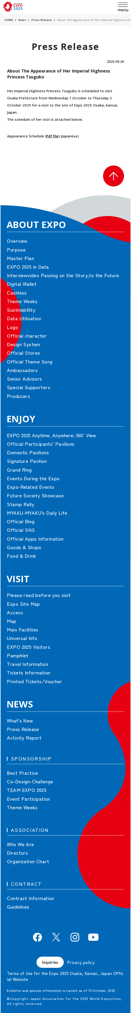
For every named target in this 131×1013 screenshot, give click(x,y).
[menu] (123, 7)
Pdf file (52, 136)
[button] (113, 175)
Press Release (42, 20)
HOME (9, 20)
